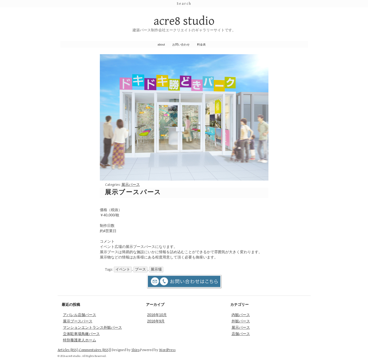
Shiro (135, 350)
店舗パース (241, 334)
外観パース (241, 321)
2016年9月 (156, 321)
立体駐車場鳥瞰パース (81, 334)
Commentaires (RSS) (94, 350)
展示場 (156, 269)
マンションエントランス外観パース (92, 327)
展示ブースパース (133, 192)
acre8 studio (184, 21)
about (161, 44)
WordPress (167, 350)
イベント (122, 269)
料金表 (201, 44)
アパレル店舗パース (79, 315)
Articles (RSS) (68, 350)
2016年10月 (157, 315)
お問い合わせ (181, 44)
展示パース (130, 185)
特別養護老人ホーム (79, 340)
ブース (140, 269)
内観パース (241, 315)
